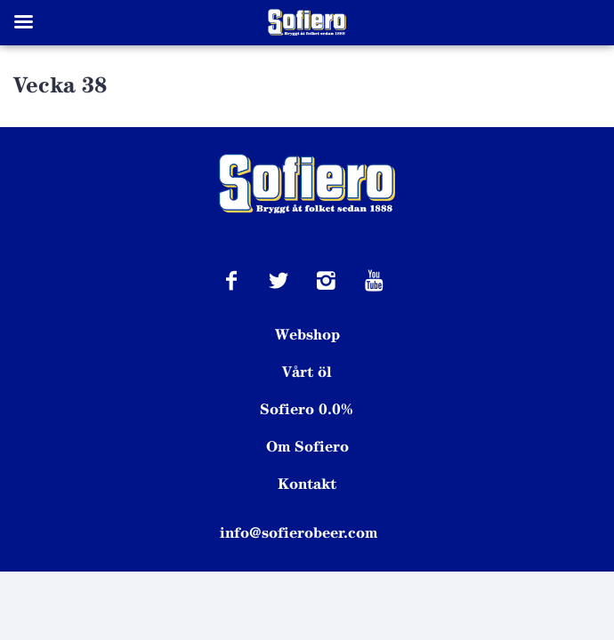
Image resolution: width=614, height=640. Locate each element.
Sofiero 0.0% (307, 409)
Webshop (307, 334)
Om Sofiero (307, 446)
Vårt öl (307, 371)
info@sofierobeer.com (298, 532)
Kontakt (307, 483)
